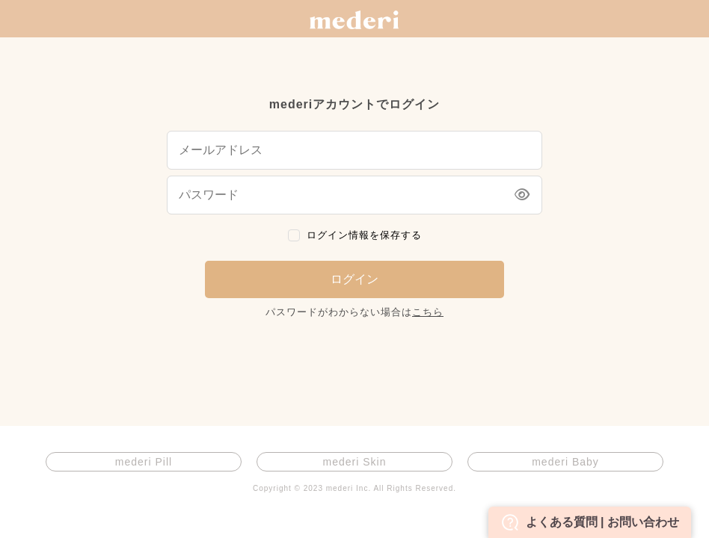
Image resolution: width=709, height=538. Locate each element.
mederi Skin (355, 462)
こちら (427, 312)
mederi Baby (565, 462)
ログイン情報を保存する (364, 235)
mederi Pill (143, 462)
